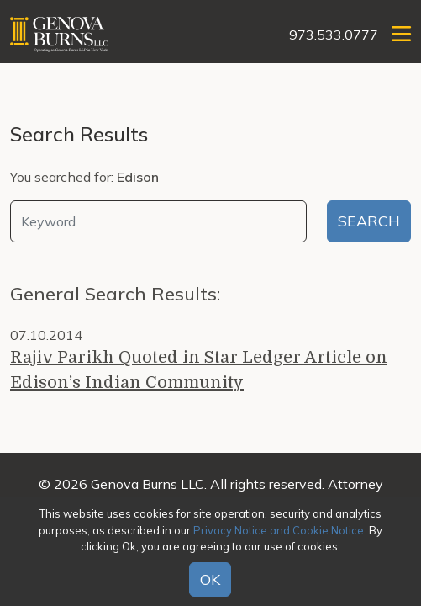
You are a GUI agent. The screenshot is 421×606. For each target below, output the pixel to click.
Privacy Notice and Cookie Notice (278, 530)
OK (210, 579)
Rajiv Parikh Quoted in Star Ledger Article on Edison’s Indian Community (198, 370)
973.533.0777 (333, 34)
